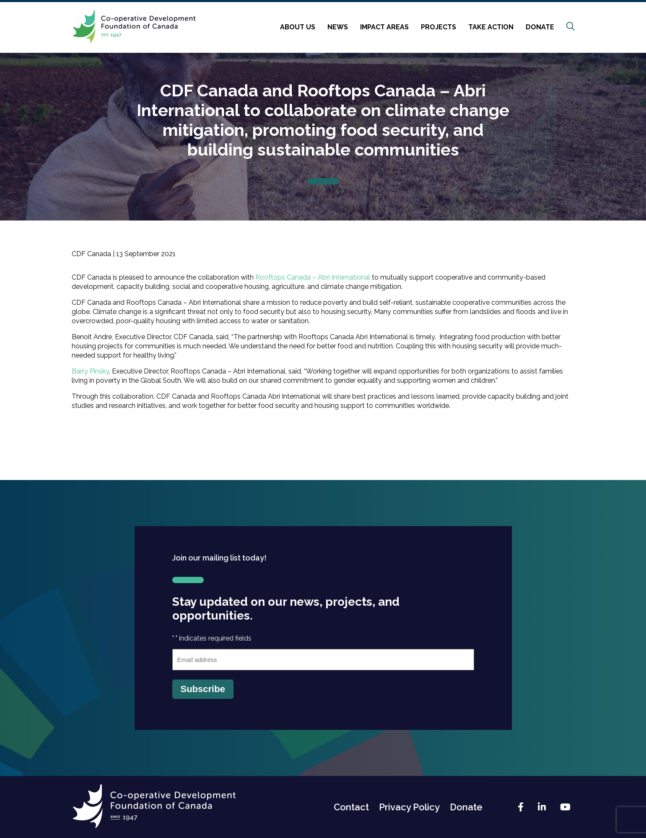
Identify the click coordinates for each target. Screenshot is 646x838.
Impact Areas (384, 27)
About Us (297, 27)
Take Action (491, 27)
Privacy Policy (409, 807)
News (337, 27)
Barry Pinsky (90, 371)
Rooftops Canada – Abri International (312, 277)
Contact (351, 807)
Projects (438, 27)
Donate (540, 27)
